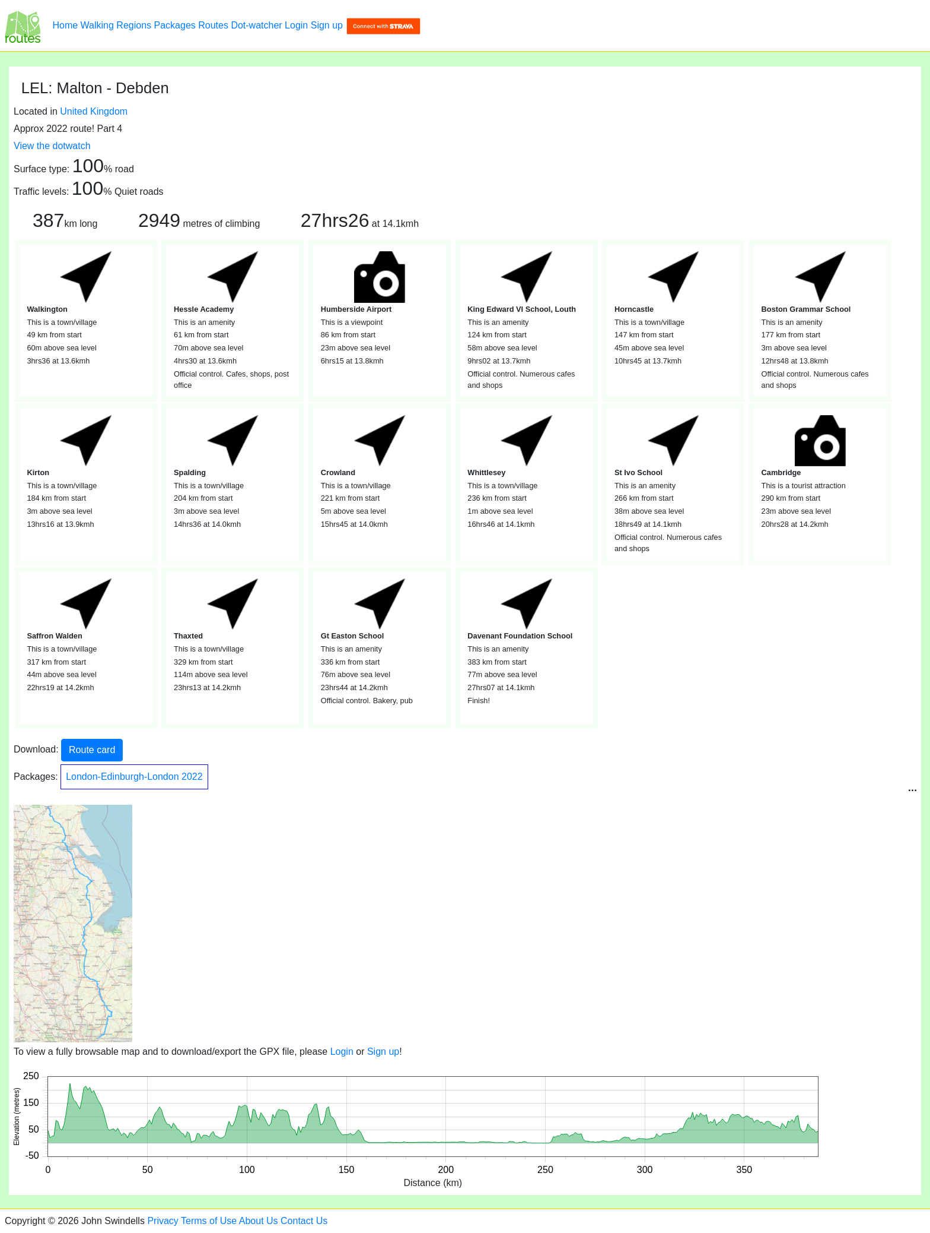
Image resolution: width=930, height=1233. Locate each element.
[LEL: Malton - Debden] (22, 25)
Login (296, 25)
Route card (92, 750)
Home (65, 25)
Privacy (162, 1221)
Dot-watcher (256, 25)
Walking (97, 25)
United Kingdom (94, 111)
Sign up (327, 25)
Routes (213, 25)
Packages (175, 25)
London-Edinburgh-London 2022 (134, 777)
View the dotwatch (52, 146)
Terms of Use (209, 1221)
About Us (258, 1221)
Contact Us (304, 1221)
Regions (133, 25)
